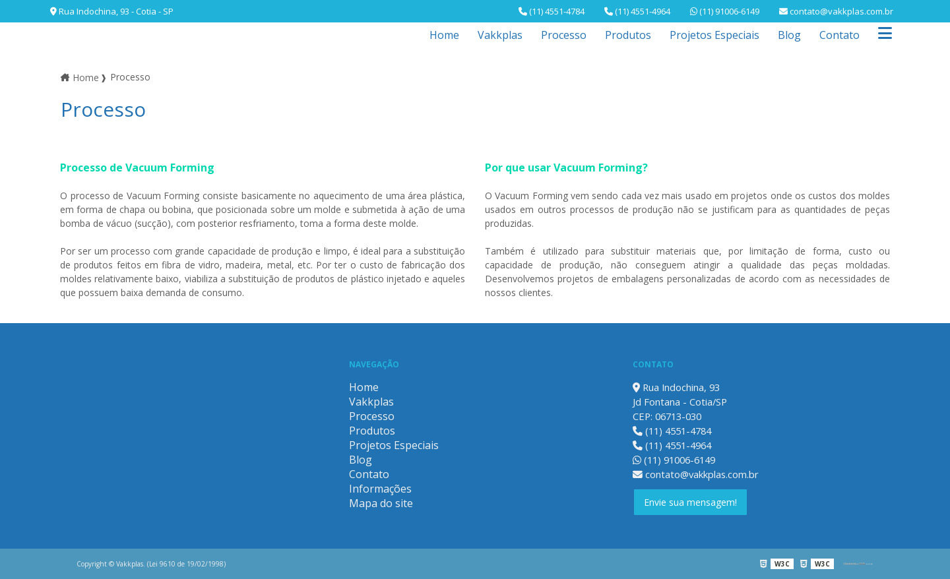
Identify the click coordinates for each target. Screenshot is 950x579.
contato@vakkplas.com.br (836, 11)
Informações (380, 488)
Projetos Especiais (714, 35)
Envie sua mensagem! (690, 502)
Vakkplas (500, 35)
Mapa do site (381, 503)
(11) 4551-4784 (552, 11)
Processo (563, 35)
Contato (839, 35)
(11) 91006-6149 (724, 11)
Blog (789, 35)
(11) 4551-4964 (637, 11)
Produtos (628, 35)
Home (444, 35)
